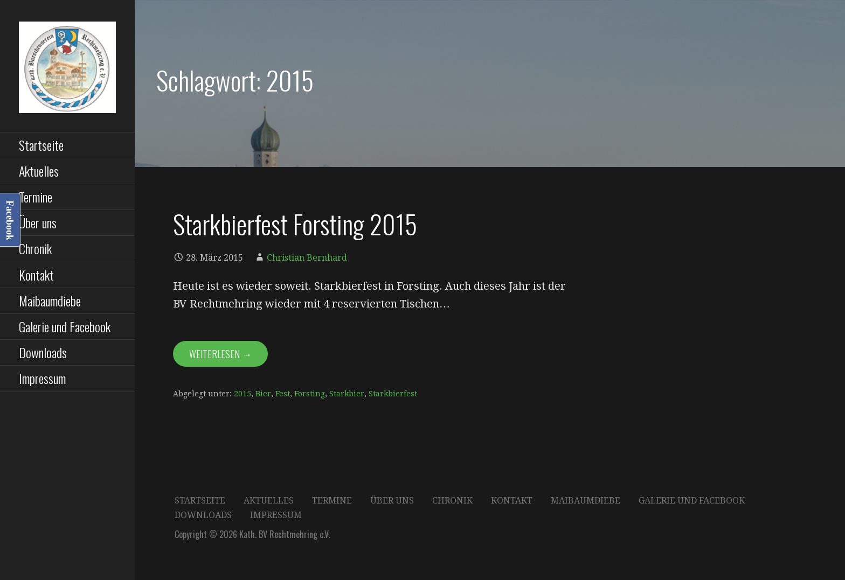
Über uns (38, 222)
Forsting (309, 393)
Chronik (35, 248)
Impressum (42, 378)
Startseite (41, 145)
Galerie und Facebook (64, 326)
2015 (242, 393)
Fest (282, 393)
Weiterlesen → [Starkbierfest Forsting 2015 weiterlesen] (220, 354)
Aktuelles (39, 170)
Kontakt (36, 274)
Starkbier (346, 393)
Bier (263, 393)
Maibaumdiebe (50, 300)
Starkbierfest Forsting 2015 (295, 224)
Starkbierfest (393, 393)
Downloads (43, 352)
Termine (35, 196)
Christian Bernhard (307, 258)
